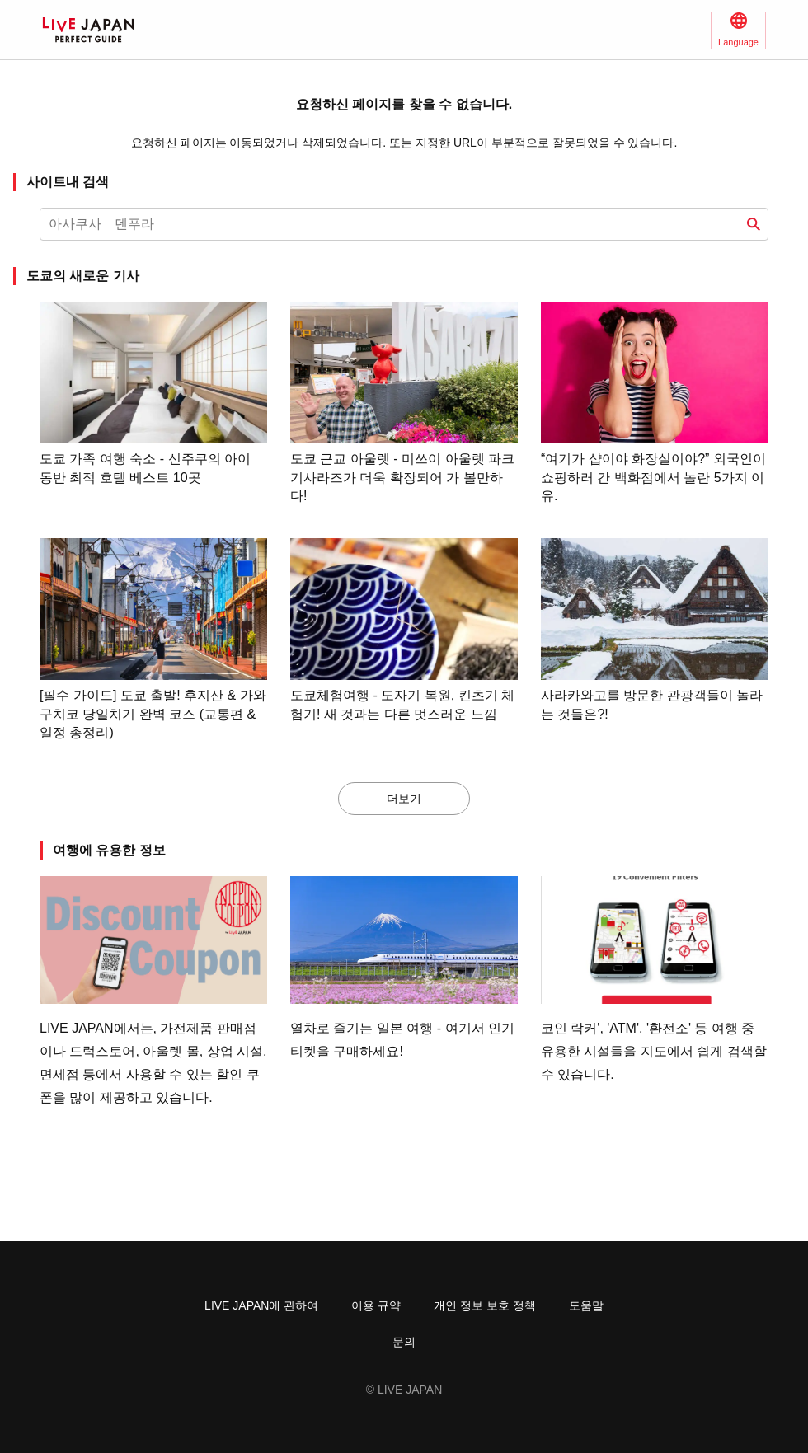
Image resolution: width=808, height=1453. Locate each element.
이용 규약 (376, 1305)
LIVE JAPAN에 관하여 (261, 1305)
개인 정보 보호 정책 (485, 1305)
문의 (404, 1341)
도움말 (586, 1305)
